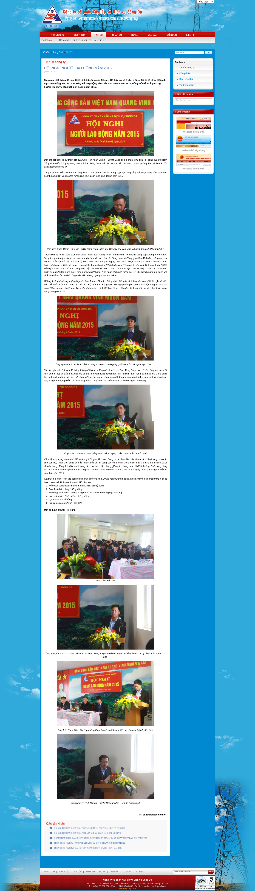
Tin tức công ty (49, 40)
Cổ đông (172, 35)
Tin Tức (69, 52)
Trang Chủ (58, 52)
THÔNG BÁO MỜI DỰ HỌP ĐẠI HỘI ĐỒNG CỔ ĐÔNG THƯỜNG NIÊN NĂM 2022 (89, 843)
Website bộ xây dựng (193, 150)
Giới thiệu (79, 35)
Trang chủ (57, 35)
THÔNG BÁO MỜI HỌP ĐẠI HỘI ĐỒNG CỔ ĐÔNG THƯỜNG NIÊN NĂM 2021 (88, 848)
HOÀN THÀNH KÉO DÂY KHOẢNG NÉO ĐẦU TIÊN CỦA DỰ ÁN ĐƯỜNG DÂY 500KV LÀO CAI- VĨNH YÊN (101, 838)
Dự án (134, 35)
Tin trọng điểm (96, 40)
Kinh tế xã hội (80, 40)
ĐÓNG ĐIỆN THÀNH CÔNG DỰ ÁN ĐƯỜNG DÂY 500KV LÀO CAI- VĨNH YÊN (88, 833)
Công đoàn (64, 40)
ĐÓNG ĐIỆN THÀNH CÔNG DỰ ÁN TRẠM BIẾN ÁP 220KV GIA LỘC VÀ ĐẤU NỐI (89, 828)
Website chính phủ (193, 132)
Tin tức (98, 35)
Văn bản (152, 35)
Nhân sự (117, 35)
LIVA (133, 888)
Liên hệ (190, 35)
